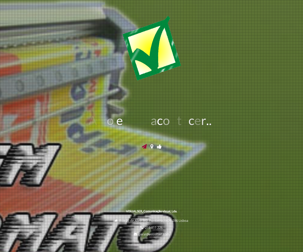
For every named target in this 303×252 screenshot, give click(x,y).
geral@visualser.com (154, 234)
